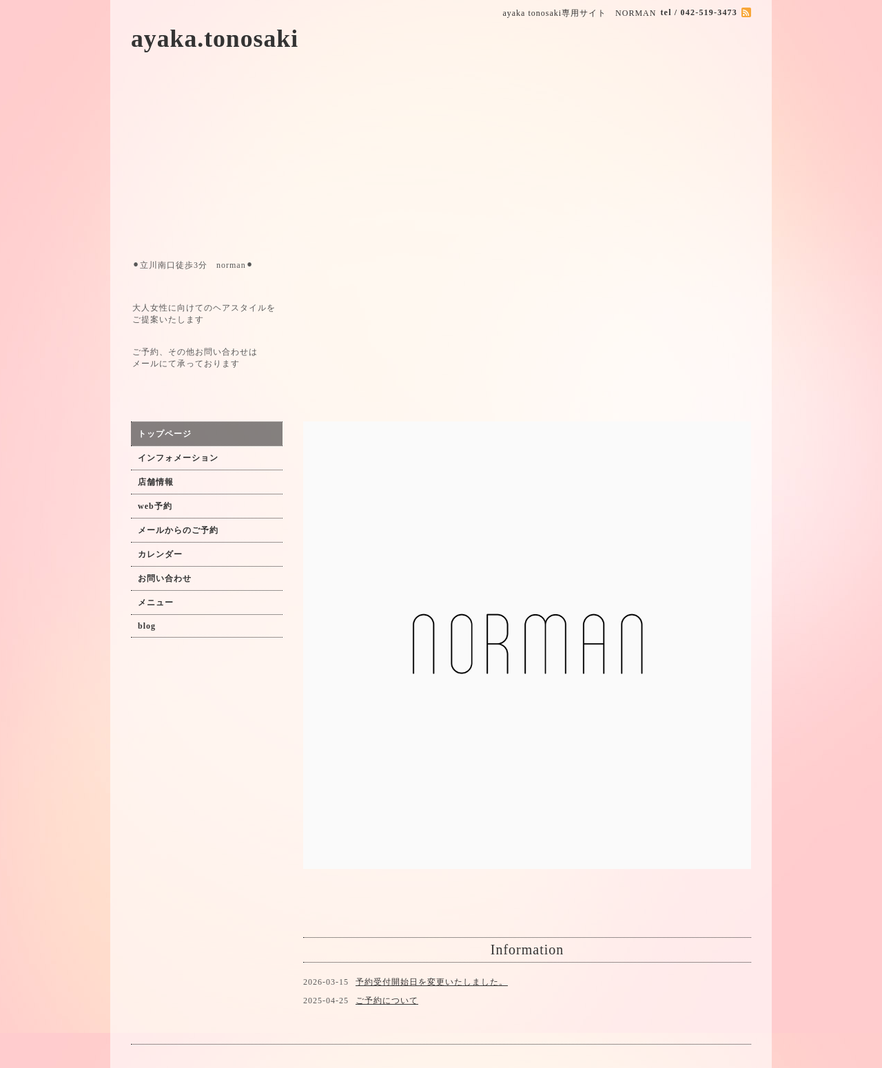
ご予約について (387, 1000)
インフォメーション (178, 458)
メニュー (156, 602)
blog (147, 626)
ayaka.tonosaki (214, 38)
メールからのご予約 (178, 530)
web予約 (155, 506)
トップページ (165, 434)
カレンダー (160, 554)
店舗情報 (156, 482)
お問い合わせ (165, 578)
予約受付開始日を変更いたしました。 (432, 982)
